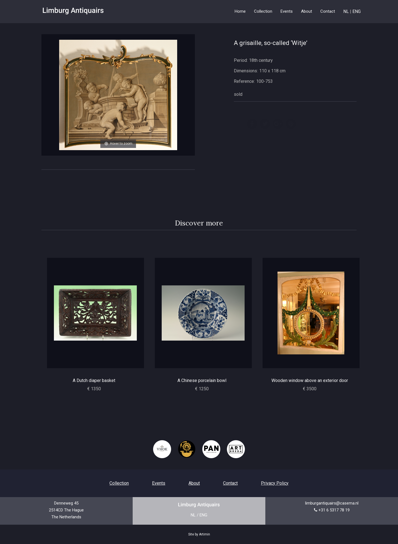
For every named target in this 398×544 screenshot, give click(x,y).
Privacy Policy (275, 483)
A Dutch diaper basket (94, 380)
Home (240, 11)
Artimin (204, 534)
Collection (119, 483)
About (306, 11)
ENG (356, 11)
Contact (327, 11)
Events (287, 11)
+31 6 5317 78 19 (334, 510)
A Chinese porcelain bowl (201, 380)
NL (346, 11)
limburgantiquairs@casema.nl (331, 503)
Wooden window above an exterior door (309, 380)
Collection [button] (263, 11)
